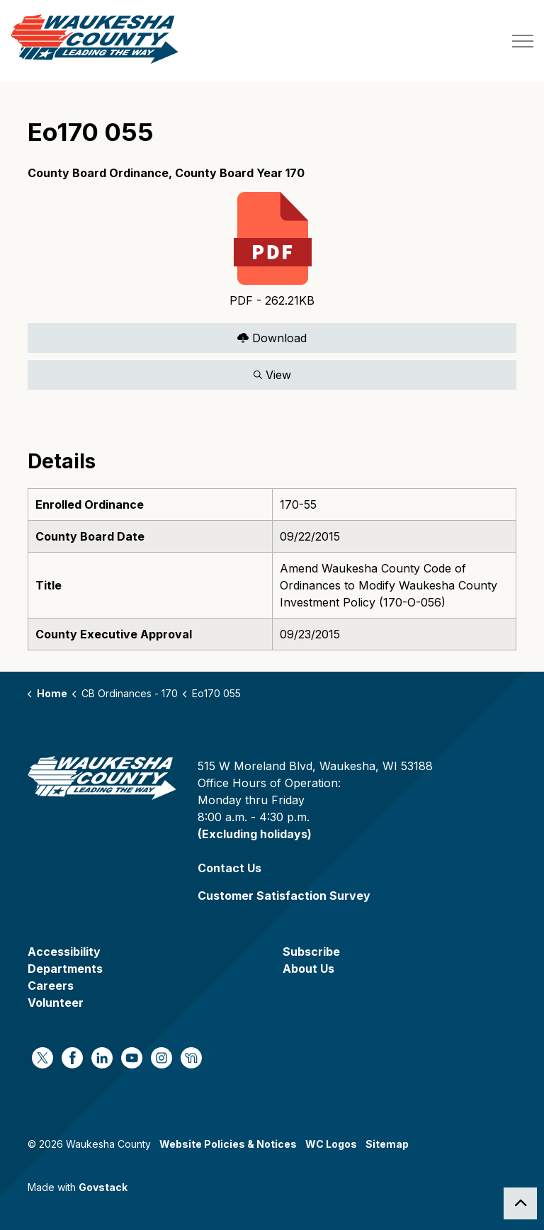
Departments (65, 968)
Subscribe (311, 951)
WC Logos (331, 1144)
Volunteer (56, 1002)
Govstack (103, 1187)
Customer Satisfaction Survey (284, 895)
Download (272, 337)
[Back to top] (520, 1203)
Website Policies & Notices (228, 1144)
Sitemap (387, 1144)
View (272, 374)
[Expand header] (523, 40)
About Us (308, 968)
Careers (51, 985)
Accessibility (64, 951)
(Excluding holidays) (255, 834)
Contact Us (229, 868)
